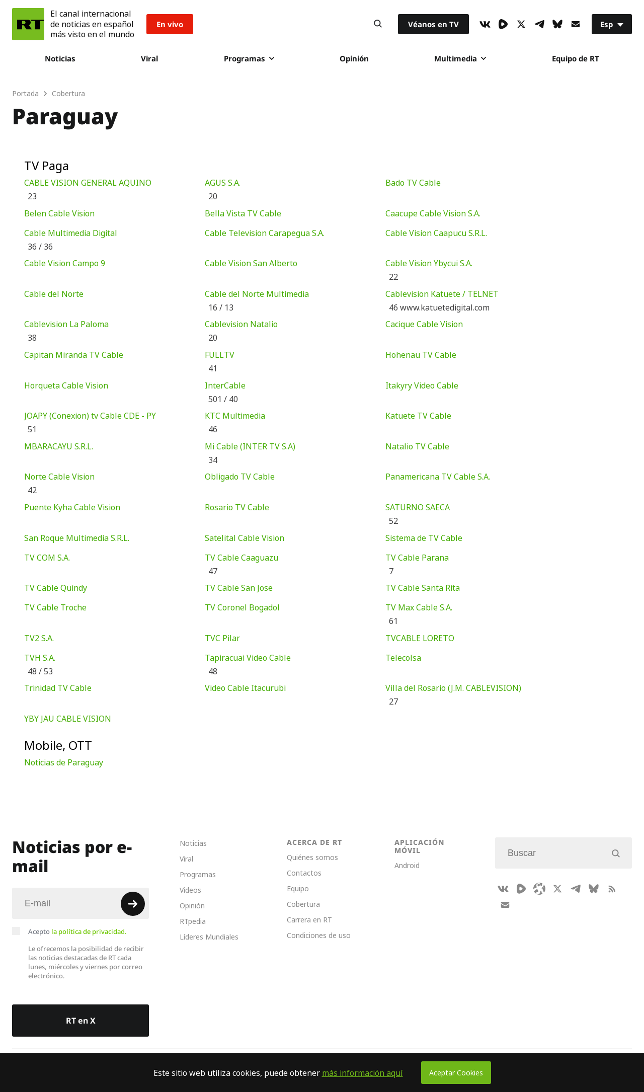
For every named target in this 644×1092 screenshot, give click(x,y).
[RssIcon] (612, 889)
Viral (149, 58)
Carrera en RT (309, 919)
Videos (190, 890)
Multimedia (460, 58)
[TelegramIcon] (539, 24)
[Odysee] (539, 889)
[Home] (28, 24)
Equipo (298, 888)
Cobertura (303, 904)
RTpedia (193, 921)
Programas (249, 58)
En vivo (169, 24)
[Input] (80, 903)
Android (407, 865)
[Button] (378, 24)
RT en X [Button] (81, 1020)
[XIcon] (521, 24)
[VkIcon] (485, 24)
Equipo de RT (575, 58)
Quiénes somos (312, 857)
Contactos (304, 873)
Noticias (60, 58)
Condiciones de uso (319, 935)
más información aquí (362, 1073)
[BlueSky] (557, 24)
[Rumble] (503, 24)
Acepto (77, 931)
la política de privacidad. (89, 931)
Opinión (354, 58)
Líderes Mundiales (209, 936)
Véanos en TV (433, 24)
